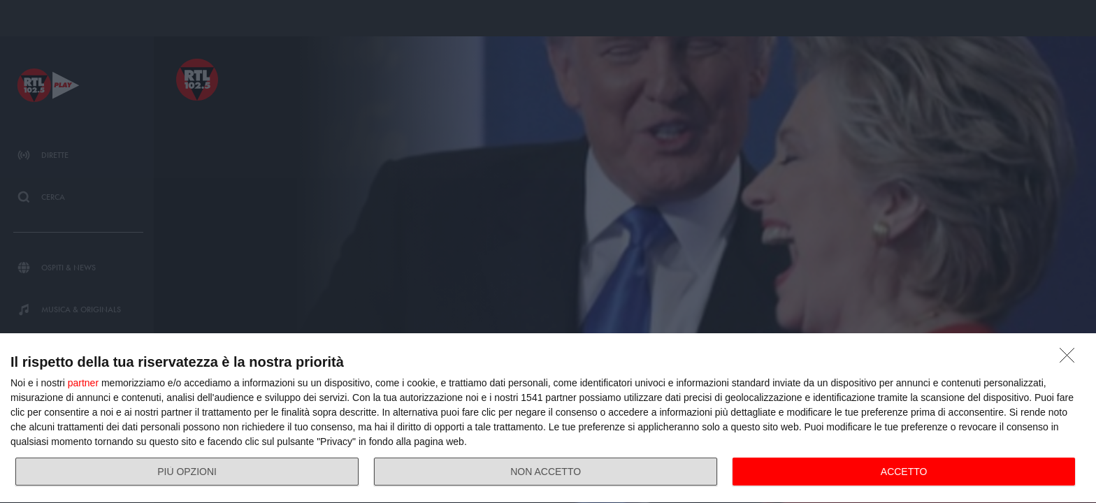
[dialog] (548, 418)
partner (83, 383)
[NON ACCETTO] (1071, 359)
